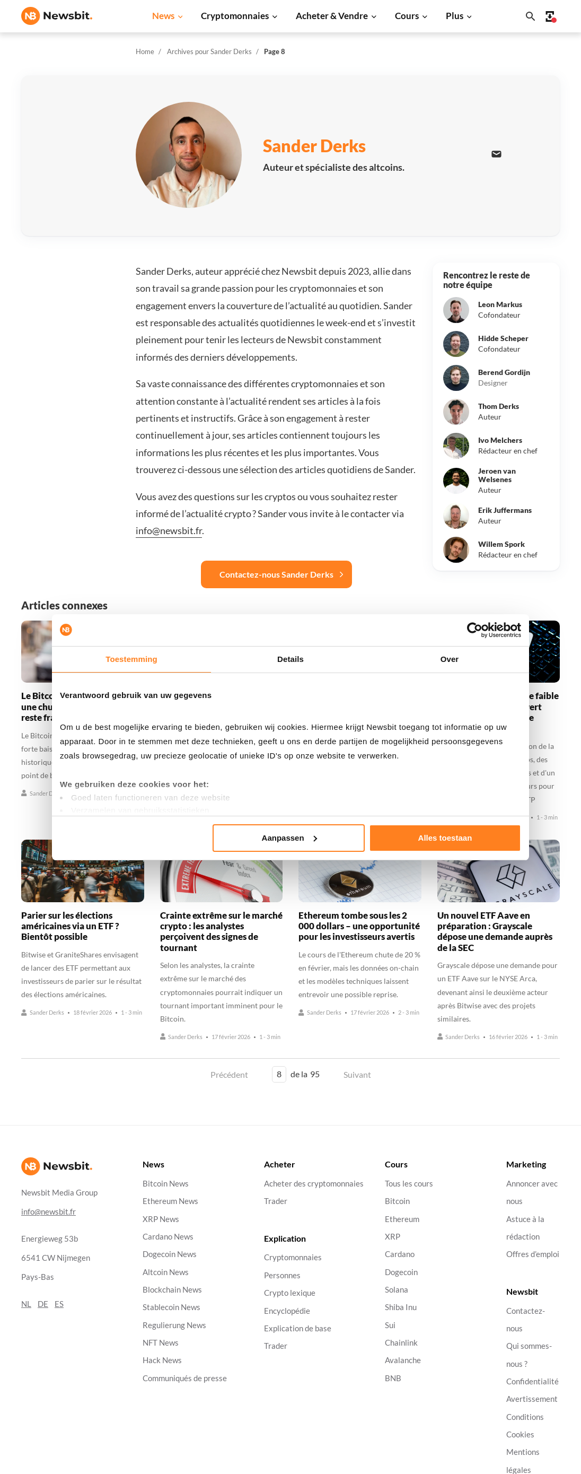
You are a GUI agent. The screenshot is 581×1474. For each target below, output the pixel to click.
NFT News (161, 1342)
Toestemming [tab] (131, 659)
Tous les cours (409, 1183)
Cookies (520, 1433)
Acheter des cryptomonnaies (314, 1183)
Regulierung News (174, 1324)
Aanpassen (289, 837)
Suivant (357, 1074)
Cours (407, 15)
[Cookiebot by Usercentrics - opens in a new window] (474, 630)
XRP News (161, 1218)
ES (59, 1303)
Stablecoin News (171, 1307)
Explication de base (297, 1327)
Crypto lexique (289, 1292)
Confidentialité (532, 1380)
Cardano (400, 1254)
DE (43, 1303)
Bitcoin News (166, 1183)
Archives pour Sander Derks (209, 51)
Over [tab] (450, 659)
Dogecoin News (170, 1254)
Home (145, 51)
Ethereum (402, 1218)
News (163, 15)
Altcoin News (166, 1271)
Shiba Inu (401, 1307)
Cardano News (168, 1236)
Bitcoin (397, 1201)
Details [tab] (290, 659)
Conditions (525, 1416)
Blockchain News (172, 1289)
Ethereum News (170, 1201)
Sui (390, 1324)
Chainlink (401, 1342)
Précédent (229, 1074)
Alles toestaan (445, 837)
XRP (392, 1236)
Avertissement (532, 1398)
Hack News (162, 1360)
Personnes (282, 1274)
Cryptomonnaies (235, 15)
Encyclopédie (287, 1310)
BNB (393, 1377)
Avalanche (403, 1360)
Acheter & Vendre (332, 15)
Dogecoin (401, 1271)
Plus (454, 15)
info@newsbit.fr (169, 530)
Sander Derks (42, 793)
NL (26, 1303)
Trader (275, 1201)
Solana (396, 1289)
